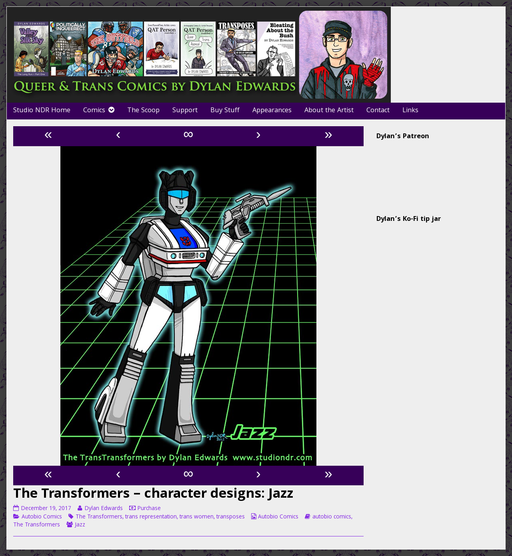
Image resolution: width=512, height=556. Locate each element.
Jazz (80, 525)
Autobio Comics (42, 517)
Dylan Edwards (103, 509)
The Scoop (143, 111)
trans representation (151, 517)
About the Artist (329, 111)
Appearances (272, 111)
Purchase (149, 509)
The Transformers (99, 517)
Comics (94, 111)
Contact (378, 111)
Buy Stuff (225, 111)
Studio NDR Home (41, 111)
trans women (197, 517)
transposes (230, 517)
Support (185, 111)
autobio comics (331, 517)
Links (410, 111)
